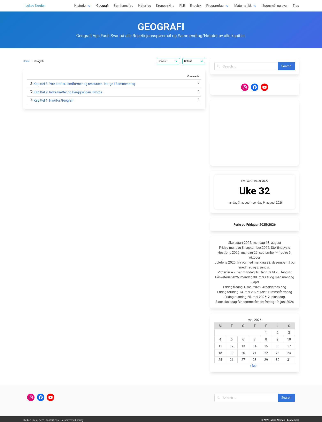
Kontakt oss (52, 420)
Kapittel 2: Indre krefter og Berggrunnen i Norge (68, 92)
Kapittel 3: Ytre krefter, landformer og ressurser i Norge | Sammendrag (84, 84)
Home (26, 61)
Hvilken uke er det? (33, 420)
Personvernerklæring (72, 420)
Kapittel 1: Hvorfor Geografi (53, 100)
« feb (253, 366)
